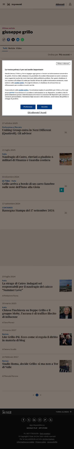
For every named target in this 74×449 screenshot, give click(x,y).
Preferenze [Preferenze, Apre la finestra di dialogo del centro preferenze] (28, 107)
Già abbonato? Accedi (37, 112)
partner (12, 92)
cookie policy (19, 83)
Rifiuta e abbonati (63, 63)
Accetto (44, 107)
